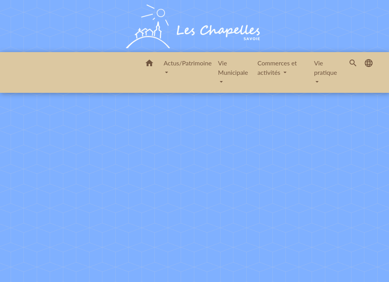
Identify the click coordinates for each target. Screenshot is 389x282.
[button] (149, 64)
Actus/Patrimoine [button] (187, 63)
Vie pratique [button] (325, 67)
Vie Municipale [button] (233, 67)
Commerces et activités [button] (277, 67)
